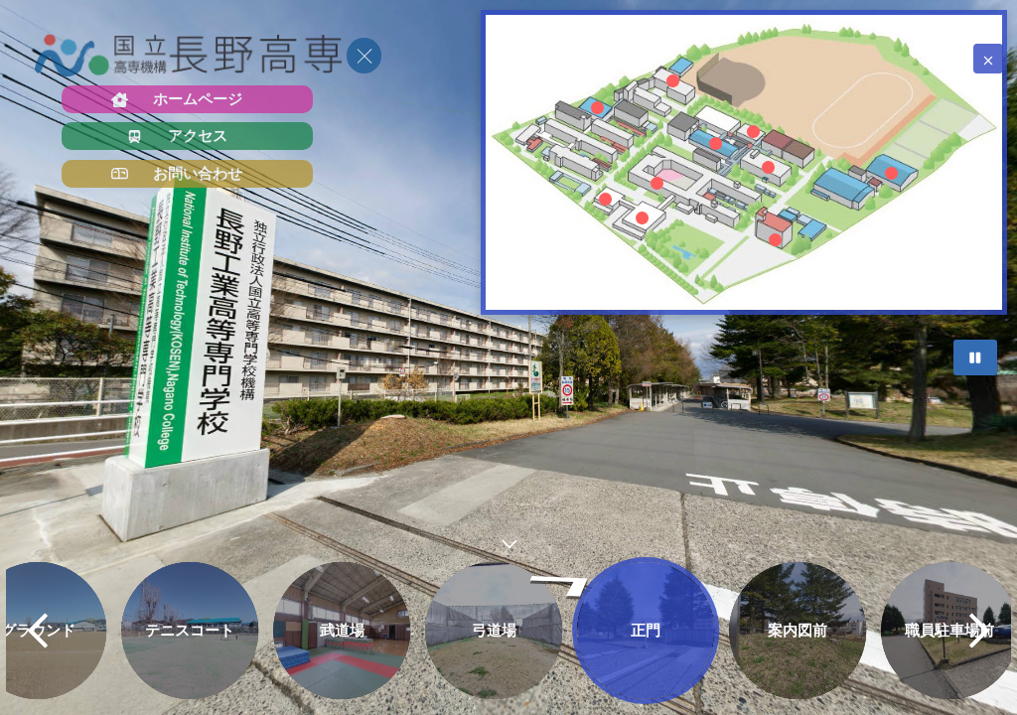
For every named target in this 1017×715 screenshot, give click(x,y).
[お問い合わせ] (187, 174)
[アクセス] (187, 136)
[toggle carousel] (508, 539)
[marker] (656, 183)
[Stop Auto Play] (975, 357)
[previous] (38, 630)
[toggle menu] (364, 55)
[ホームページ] (187, 99)
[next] (979, 630)
